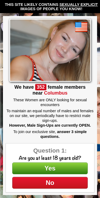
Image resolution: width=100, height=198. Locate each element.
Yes (50, 168)
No (50, 182)
